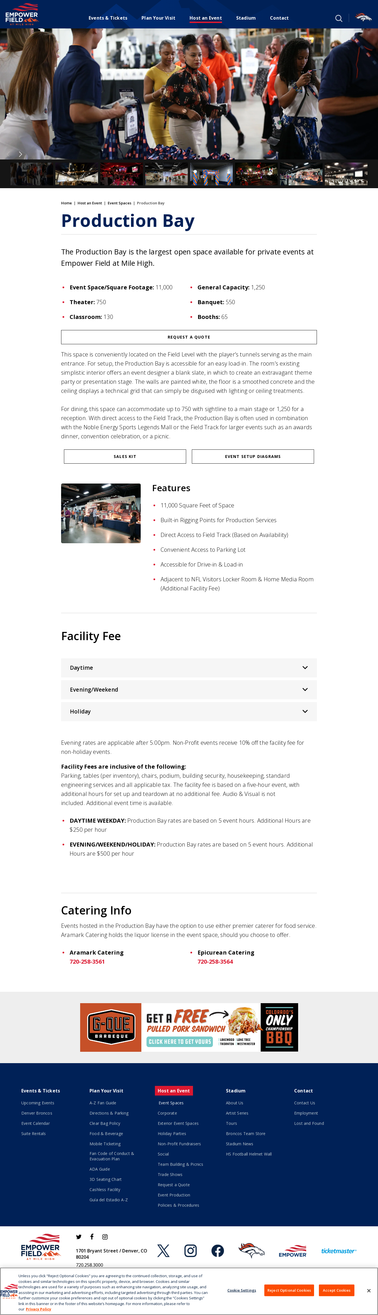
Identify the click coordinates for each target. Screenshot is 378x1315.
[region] (189, 1291)
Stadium (246, 18)
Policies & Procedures (178, 1205)
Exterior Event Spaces (178, 1123)
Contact (279, 18)
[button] (338, 18)
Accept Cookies (337, 1290)
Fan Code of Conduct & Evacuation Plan (112, 1156)
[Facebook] (92, 1237)
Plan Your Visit (158, 18)
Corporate (167, 1113)
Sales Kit (125, 456)
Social (163, 1154)
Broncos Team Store (246, 1133)
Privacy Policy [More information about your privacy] (38, 1309)
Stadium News (239, 1143)
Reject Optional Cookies (289, 1290)
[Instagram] (105, 1237)
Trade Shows (170, 1174)
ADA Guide (100, 1169)
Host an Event (206, 18)
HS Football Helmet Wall (249, 1154)
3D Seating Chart (106, 1179)
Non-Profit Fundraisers (179, 1143)
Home (66, 203)
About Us (235, 1102)
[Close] (369, 1290)
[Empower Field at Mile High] (23, 14)
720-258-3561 (87, 961)
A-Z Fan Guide (103, 1102)
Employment (306, 1113)
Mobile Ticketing (105, 1143)
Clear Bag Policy (105, 1123)
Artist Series (237, 1113)
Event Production (174, 1195)
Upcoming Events (37, 1102)
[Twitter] (79, 1237)
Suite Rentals (33, 1133)
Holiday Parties (172, 1133)
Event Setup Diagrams (253, 456)
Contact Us (304, 1102)
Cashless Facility (105, 1189)
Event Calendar (35, 1123)
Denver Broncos (36, 1113)
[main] (189, 510)
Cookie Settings (241, 1290)
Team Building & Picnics (180, 1164)
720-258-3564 (215, 961)
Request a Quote (189, 337)
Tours (231, 1123)
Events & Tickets (108, 18)
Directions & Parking (109, 1113)
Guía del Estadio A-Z (109, 1199)
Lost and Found (309, 1123)
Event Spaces (119, 203)
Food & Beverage (106, 1133)
